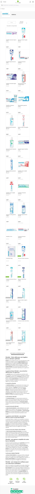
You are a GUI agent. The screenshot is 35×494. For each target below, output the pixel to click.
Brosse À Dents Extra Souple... (22, 261)
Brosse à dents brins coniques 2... (22, 318)
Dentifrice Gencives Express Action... (11, 40)
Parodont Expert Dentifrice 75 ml (23, 142)
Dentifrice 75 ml (9, 221)
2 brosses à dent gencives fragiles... (11, 202)
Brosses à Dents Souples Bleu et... (22, 40)
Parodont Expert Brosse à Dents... (11, 62)
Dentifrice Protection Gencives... (22, 182)
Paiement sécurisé (15, 487)
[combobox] (17, 5)
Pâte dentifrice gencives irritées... (22, 102)
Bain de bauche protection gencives (11, 122)
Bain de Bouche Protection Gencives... (11, 142)
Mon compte (30, 2)
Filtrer (11, 22)
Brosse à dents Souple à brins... (22, 279)
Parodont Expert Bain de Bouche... (22, 202)
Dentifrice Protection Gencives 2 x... (10, 102)
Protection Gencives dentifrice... (21, 62)
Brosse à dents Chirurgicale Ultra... (23, 122)
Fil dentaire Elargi (9, 241)
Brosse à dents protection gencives (11, 162)
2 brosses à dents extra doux (23, 297)
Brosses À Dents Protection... (23, 241)
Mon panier (33, 2)
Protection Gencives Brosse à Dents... (11, 261)
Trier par (21, 21)
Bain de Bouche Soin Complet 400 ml (22, 82)
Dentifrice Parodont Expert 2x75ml (11, 82)
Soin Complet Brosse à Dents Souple (10, 318)
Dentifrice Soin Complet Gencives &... (22, 162)
